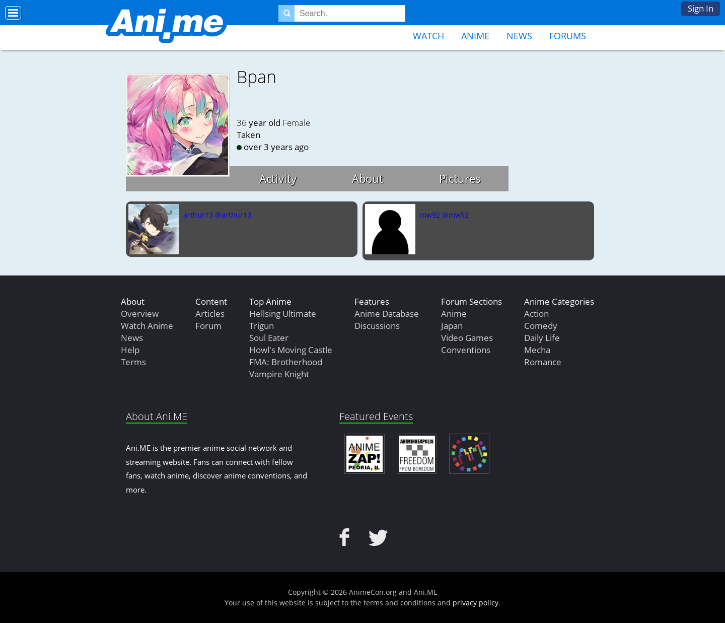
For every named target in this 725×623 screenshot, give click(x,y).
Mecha (537, 350)
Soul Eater (268, 337)
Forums (567, 36)
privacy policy (475, 602)
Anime (475, 36)
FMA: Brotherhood (285, 362)
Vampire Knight (279, 374)
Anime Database (386, 313)
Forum (208, 325)
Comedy (540, 325)
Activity (278, 178)
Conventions (465, 350)
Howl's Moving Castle (290, 350)
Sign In (700, 8)
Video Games (467, 337)
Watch (428, 36)
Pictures (460, 178)
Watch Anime (147, 325)
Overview (140, 313)
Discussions (377, 325)
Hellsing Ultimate (282, 313)
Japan (452, 325)
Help (130, 350)
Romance (542, 362)
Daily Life (542, 337)
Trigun (261, 325)
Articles (210, 313)
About (367, 178)
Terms (133, 362)
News (519, 36)
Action (536, 313)
